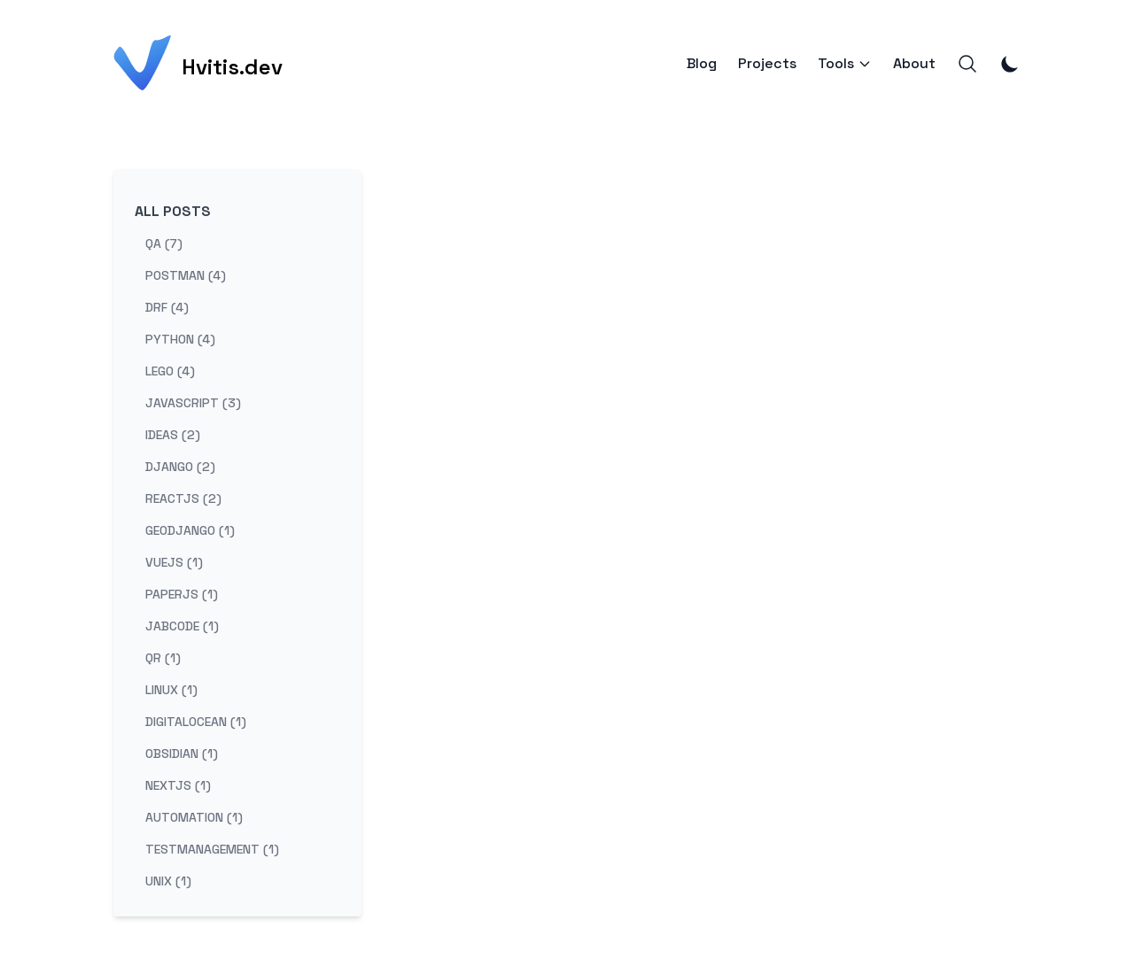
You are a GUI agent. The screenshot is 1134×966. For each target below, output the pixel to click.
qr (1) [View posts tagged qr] (163, 658)
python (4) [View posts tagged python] (180, 339)
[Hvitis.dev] (198, 63)
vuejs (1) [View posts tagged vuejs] (174, 562)
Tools (845, 64)
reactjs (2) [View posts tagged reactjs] (183, 498)
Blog (702, 64)
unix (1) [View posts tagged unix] (168, 881)
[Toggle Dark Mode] (1010, 63)
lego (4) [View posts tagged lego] (170, 371)
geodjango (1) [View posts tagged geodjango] (190, 530)
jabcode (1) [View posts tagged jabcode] (182, 626)
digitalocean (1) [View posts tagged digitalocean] (195, 722)
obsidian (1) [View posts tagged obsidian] (181, 753)
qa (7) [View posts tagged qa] (164, 243)
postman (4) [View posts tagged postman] (185, 275)
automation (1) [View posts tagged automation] (194, 817)
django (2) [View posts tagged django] (180, 467)
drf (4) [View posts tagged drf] (167, 307)
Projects (767, 64)
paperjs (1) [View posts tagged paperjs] (181, 594)
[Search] (967, 63)
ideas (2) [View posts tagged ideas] (172, 435)
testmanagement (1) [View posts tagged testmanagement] (212, 849)
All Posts (173, 211)
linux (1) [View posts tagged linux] (171, 690)
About (914, 64)
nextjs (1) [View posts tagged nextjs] (178, 785)
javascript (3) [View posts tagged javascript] (193, 403)
